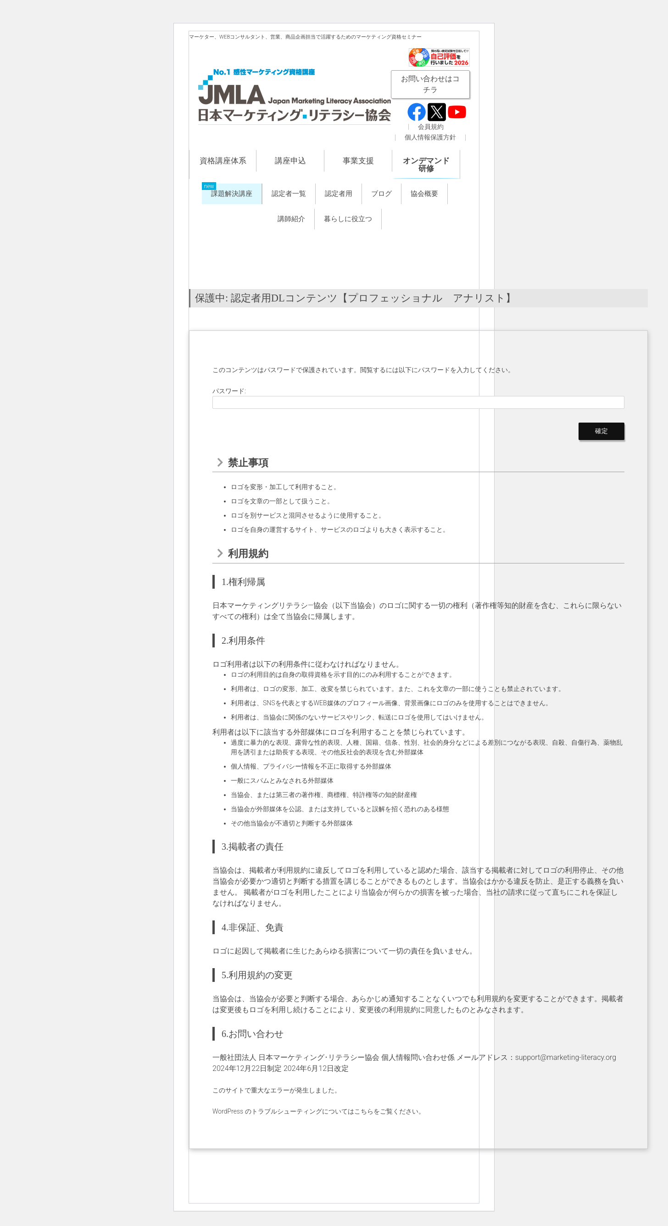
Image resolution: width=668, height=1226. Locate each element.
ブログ (381, 193)
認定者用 (338, 193)
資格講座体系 (223, 160)
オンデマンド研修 (426, 164)
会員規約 (431, 127)
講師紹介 (291, 219)
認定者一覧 (289, 193)
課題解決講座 (231, 193)
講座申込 (290, 160)
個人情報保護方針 (430, 137)
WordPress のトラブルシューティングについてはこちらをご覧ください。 (318, 1111)
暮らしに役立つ (348, 219)
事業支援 (358, 160)
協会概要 (424, 193)
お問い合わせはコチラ (430, 84)
